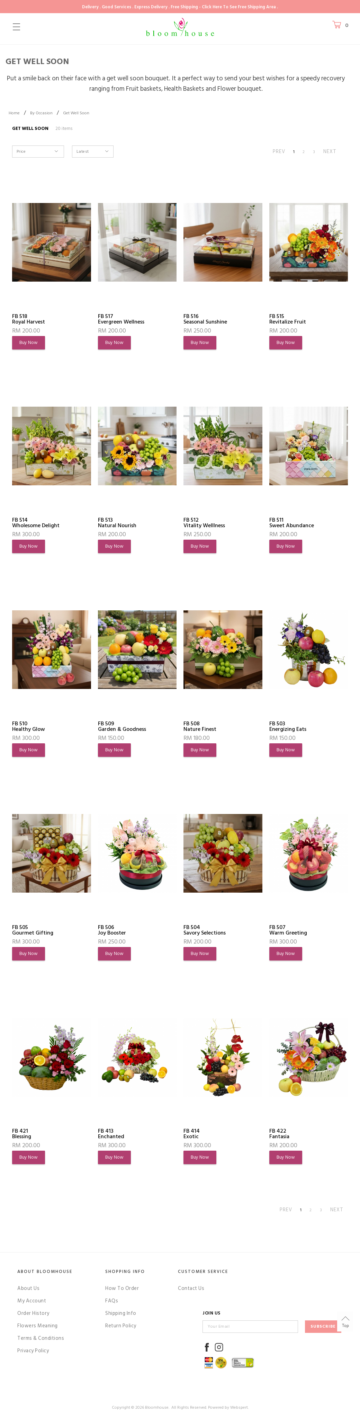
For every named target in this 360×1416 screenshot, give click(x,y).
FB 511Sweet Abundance (291, 522)
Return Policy (120, 1326)
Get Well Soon (76, 113)
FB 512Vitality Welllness (204, 522)
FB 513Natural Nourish (117, 522)
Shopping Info (125, 1271)
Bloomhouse (157, 1407)
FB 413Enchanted (111, 1133)
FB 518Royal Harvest (28, 319)
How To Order (122, 1288)
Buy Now (28, 342)
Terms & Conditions (40, 1338)
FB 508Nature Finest (199, 726)
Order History (33, 1313)
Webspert (239, 1407)
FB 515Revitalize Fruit (287, 319)
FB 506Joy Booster (112, 930)
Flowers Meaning (37, 1326)
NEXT (329, 152)
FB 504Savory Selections (204, 930)
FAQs (111, 1301)
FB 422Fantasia (279, 1133)
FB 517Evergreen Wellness (121, 319)
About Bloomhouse (44, 1271)
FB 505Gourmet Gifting (32, 930)
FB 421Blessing (21, 1133)
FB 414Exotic (191, 1133)
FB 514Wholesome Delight (36, 522)
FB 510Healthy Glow (28, 726)
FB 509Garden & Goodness (122, 726)
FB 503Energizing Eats (287, 726)
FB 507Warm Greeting (288, 930)
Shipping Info (120, 1313)
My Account (31, 1301)
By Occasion (41, 113)
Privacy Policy (33, 1351)
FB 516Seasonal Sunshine (205, 319)
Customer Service (203, 1271)
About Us (28, 1288)
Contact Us (191, 1288)
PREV (279, 152)
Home (14, 113)
